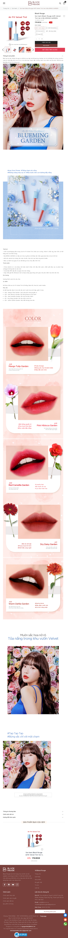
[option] (18, 28)
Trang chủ (38, 874)
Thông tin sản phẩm (33, 56)
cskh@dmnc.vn (43, 902)
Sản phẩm (38, 879)
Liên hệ (37, 888)
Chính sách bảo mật (9, 895)
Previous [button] (3, 50)
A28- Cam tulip (39, 28)
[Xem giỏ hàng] (64, 3)
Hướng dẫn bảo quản (33, 817)
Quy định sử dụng (8, 904)
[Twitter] (8, 884)
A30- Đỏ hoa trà (40, 31)
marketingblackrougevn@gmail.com (45, 904)
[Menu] (4, 3)
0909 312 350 (46, 907)
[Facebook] (4, 884)
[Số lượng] (39, 39)
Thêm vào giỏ (46, 42)
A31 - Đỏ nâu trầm (51, 31)
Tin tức (37, 885)
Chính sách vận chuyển (9, 898)
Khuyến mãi (38, 882)
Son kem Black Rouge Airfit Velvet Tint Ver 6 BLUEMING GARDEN (34, 854)
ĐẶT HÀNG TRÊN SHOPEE (50, 50)
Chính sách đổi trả (33, 814)
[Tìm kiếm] (60, 3)
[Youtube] (13, 884)
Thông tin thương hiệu (33, 811)
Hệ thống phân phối (50, 912)
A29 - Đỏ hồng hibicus (51, 28)
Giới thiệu (37, 877)
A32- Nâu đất (39, 34)
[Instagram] (17, 884)
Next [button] (33, 50)
